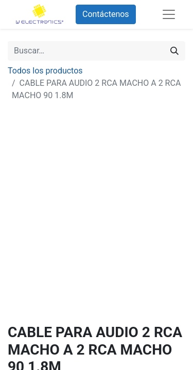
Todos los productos (45, 71)
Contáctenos (105, 14)
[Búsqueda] (174, 51)
